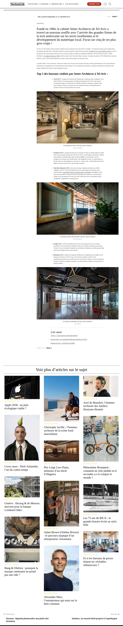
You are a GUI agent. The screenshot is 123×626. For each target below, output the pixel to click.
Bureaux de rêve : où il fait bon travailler (63, 343)
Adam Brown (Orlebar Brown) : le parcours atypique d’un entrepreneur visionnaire (61, 536)
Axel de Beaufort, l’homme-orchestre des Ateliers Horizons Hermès (99, 406)
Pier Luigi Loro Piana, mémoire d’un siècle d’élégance (56, 471)
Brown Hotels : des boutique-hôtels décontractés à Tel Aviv (69, 339)
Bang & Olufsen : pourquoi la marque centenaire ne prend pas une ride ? (21, 571)
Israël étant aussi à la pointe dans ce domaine (77, 172)
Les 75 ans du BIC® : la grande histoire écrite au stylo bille (100, 521)
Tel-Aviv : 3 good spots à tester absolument (64, 335)
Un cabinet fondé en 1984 (51, 56)
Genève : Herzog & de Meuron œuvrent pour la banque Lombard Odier (21, 507)
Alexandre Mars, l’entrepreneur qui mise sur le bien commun (60, 600)
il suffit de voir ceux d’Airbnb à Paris (100, 51)
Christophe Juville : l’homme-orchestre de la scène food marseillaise (61, 430)
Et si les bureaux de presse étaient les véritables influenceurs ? (98, 562)
